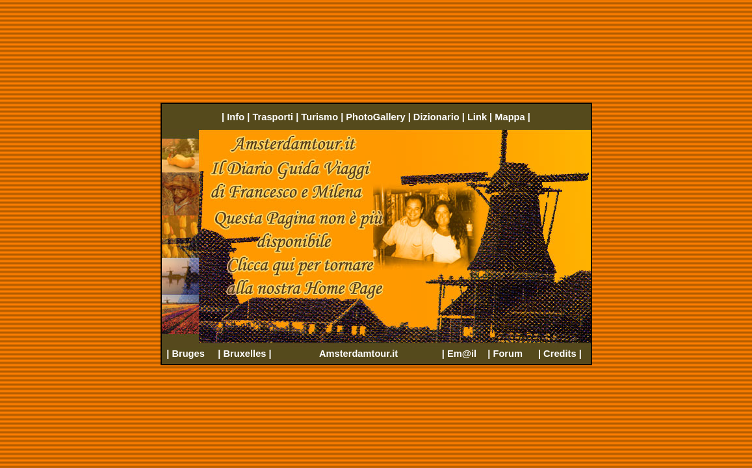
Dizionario (436, 117)
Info (235, 117)
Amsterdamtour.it (358, 353)
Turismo (319, 117)
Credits (560, 353)
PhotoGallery (375, 117)
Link (477, 117)
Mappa (510, 117)
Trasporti (272, 117)
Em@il (461, 353)
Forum (508, 353)
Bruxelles (244, 353)
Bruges (188, 353)
